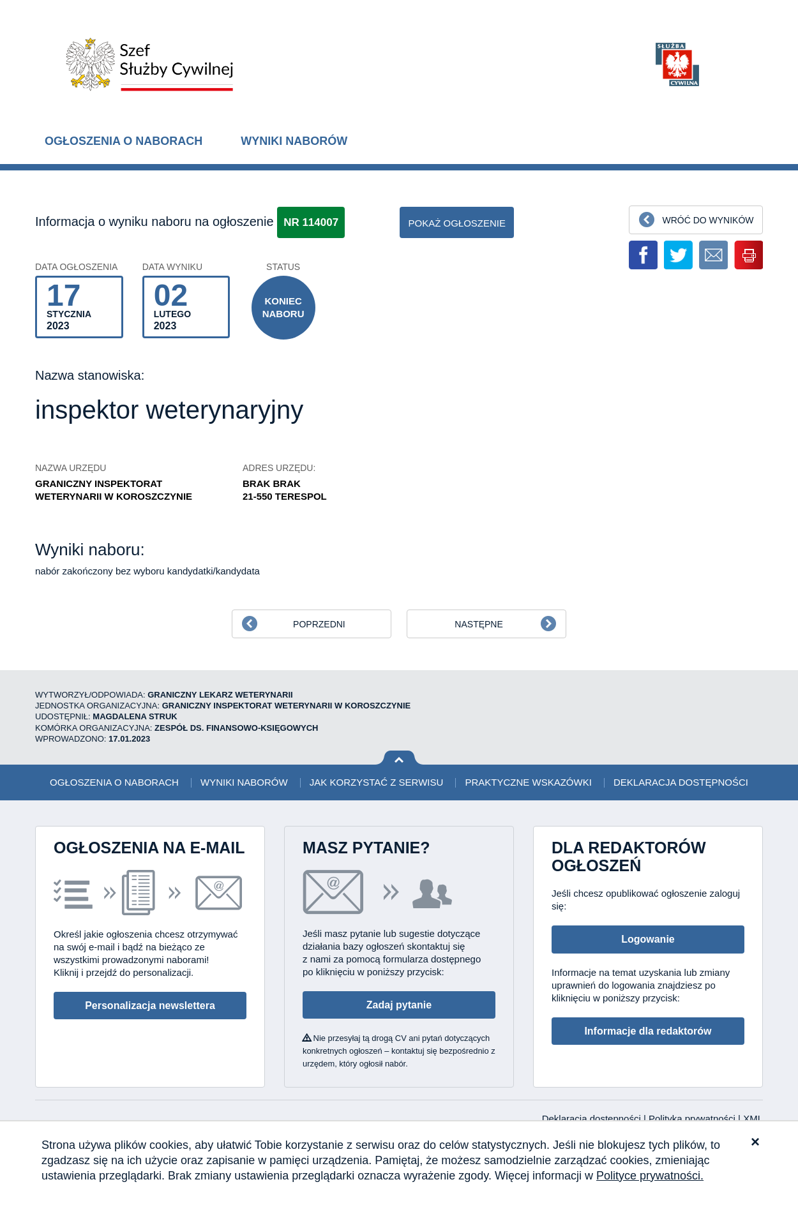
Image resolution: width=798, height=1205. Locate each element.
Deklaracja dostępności (681, 782)
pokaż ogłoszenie (457, 223)
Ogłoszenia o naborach (123, 141)
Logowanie (648, 939)
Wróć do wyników (707, 220)
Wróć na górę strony (399, 758)
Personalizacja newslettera (150, 1005)
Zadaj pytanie (399, 1004)
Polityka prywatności (693, 1118)
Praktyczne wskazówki (528, 782)
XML (753, 1118)
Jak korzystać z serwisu (376, 782)
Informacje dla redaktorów (647, 1031)
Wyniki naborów (294, 141)
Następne (478, 624)
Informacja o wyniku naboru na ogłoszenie (154, 221)
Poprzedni (319, 624)
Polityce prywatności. (650, 1175)
